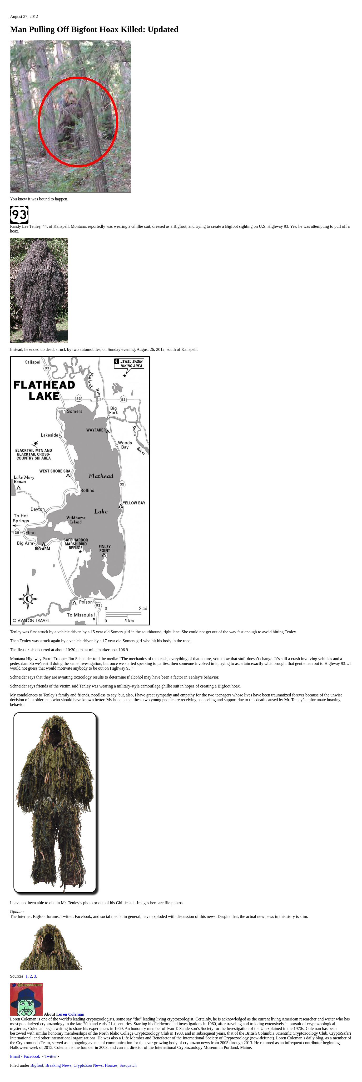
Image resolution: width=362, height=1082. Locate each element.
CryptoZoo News (88, 1065)
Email (15, 1056)
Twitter (50, 1056)
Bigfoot (36, 1065)
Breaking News (58, 1065)
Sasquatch (128, 1065)
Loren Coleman (70, 1014)
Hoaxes (111, 1065)
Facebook (32, 1056)
